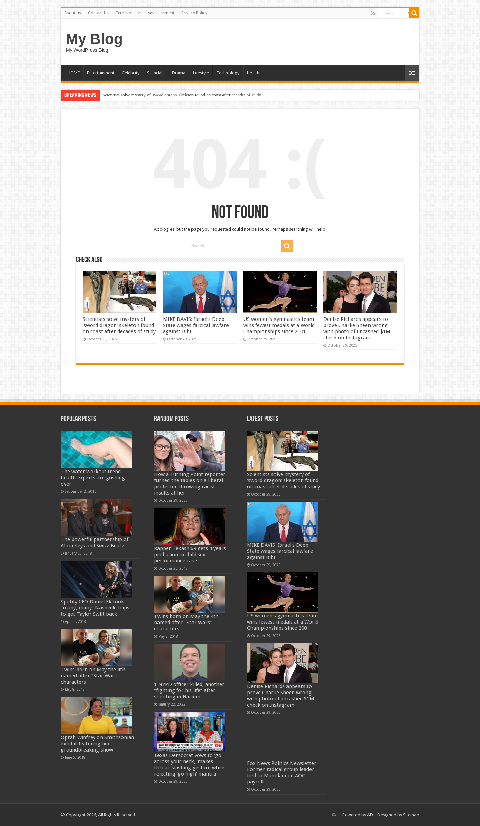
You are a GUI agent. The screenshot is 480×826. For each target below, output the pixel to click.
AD (370, 814)
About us (72, 13)
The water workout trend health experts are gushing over (93, 477)
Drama (178, 72)
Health (253, 72)
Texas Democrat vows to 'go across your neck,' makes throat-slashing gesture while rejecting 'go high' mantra (189, 764)
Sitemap (411, 814)
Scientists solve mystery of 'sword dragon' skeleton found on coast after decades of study (182, 94)
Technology (227, 72)
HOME (74, 72)
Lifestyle (201, 72)
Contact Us (98, 13)
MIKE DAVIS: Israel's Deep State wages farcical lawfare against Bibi (196, 325)
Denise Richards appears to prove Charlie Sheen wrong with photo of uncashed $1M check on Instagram (356, 328)
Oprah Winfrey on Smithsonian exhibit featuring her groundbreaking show (97, 743)
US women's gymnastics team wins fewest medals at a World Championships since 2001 (279, 325)
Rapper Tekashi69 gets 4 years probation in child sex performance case (190, 554)
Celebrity (130, 72)
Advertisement (161, 13)
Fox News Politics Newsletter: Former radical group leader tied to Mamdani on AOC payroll (282, 772)
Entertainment (100, 72)
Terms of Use (128, 13)
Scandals (155, 72)
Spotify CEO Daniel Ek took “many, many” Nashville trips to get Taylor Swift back (95, 607)
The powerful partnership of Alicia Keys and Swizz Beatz (94, 542)
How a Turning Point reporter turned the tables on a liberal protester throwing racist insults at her (189, 483)
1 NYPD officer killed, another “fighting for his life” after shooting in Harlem (189, 690)
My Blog (94, 39)
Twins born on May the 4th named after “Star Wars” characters (93, 675)
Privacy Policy (194, 13)
